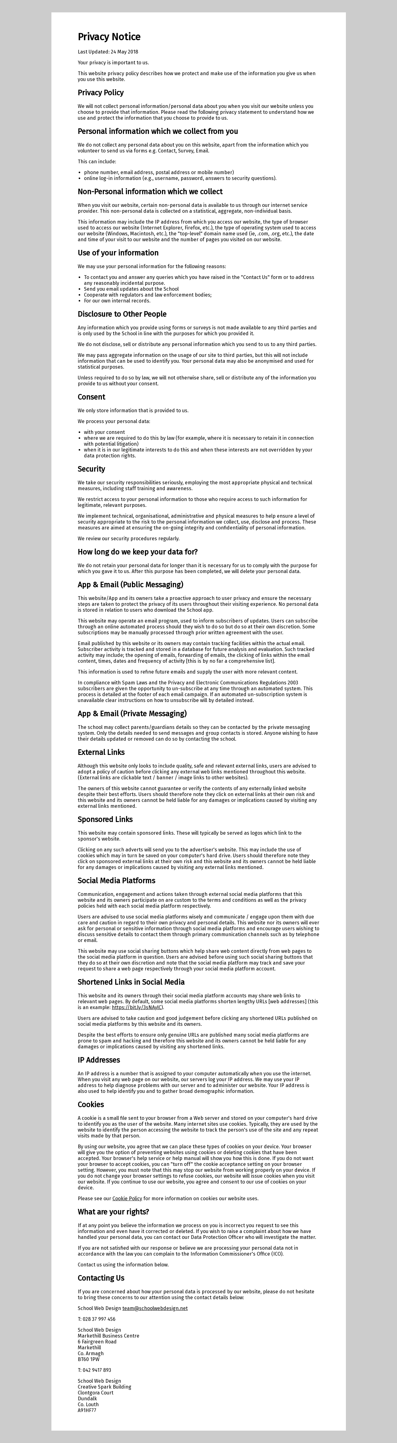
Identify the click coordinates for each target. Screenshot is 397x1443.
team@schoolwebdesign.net (155, 1308)
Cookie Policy (127, 1198)
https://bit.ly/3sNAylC (136, 1007)
